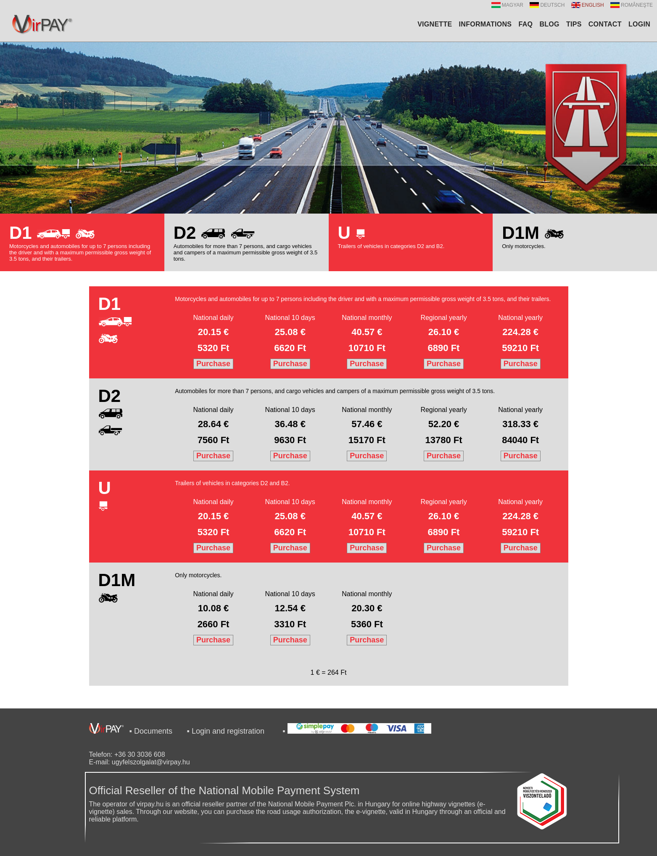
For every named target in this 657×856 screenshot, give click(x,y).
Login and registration (228, 731)
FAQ (525, 24)
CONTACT (605, 24)
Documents (153, 731)
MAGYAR (507, 5)
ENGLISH (587, 5)
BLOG (549, 24)
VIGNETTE (434, 24)
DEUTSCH (547, 5)
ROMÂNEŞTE (631, 5)
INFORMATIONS (485, 24)
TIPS (574, 24)
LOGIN (639, 24)
